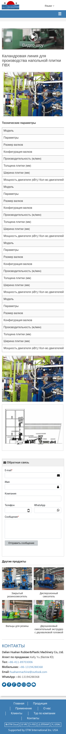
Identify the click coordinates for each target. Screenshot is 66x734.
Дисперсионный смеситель (49, 595)
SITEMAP (43, 724)
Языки (49, 6)
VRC (24, 724)
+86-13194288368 (31, 667)
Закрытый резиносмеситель (17, 595)
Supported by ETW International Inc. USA (33, 730)
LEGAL (56, 724)
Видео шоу (33, 40)
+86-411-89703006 (20, 662)
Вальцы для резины (17, 626)
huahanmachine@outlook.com (28, 672)
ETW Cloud (11, 724)
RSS (33, 724)
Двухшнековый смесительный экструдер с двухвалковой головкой (48, 629)
